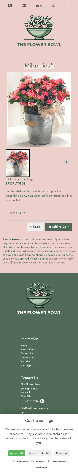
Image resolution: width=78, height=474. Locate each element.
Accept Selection (39, 453)
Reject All (62, 453)
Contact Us (26, 353)
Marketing (39, 467)
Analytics (38, 461)
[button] (18, 163)
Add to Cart (58, 227)
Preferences (57, 461)
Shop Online (27, 349)
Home (24, 345)
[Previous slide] (12, 162)
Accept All (16, 453)
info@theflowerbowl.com (34, 408)
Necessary (20, 461)
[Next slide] (66, 162)
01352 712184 (32, 401)
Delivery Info (27, 357)
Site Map (25, 365)
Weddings (26, 361)
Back (35, 226)
